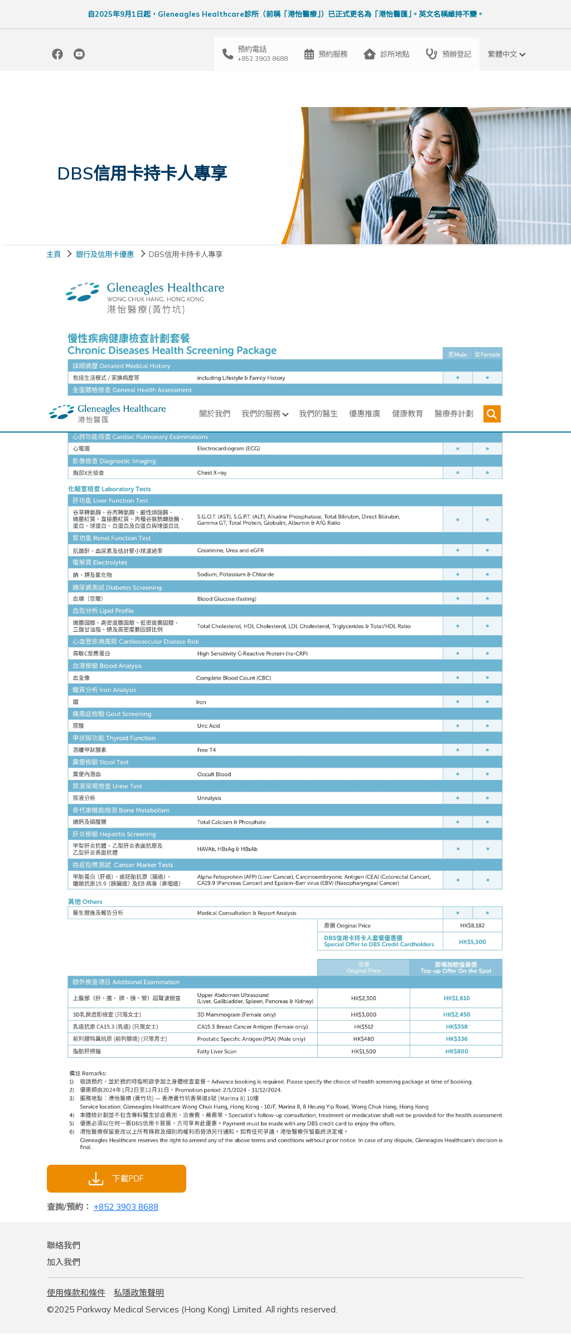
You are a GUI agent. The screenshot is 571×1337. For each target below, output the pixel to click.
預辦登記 (448, 54)
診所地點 (386, 54)
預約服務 (325, 54)
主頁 (53, 256)
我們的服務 (253, 89)
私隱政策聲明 (139, 1296)
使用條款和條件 (76, 1296)
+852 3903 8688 (126, 1210)
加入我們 (63, 1265)
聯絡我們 (63, 1248)
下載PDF (116, 1181)
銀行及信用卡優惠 (105, 256)
